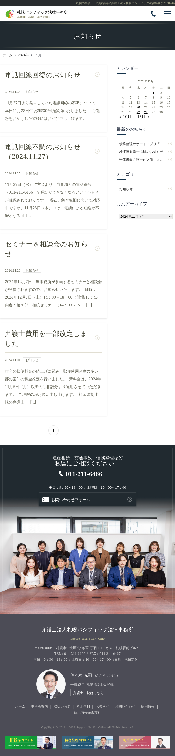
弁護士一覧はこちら (88, 692)
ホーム (20, 706)
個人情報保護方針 (87, 712)
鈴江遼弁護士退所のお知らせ (141, 151)
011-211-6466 (84, 474)
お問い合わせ (125, 706)
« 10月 (125, 116)
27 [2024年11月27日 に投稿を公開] (138, 112)
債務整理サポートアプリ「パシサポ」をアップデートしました (146, 143)
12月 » (143, 116)
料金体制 (83, 706)
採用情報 (148, 706)
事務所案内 (39, 706)
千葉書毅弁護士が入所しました (143, 159)
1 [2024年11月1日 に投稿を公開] (153, 92)
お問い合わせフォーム (70, 499)
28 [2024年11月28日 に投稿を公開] (145, 112)
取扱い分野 (62, 706)
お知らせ (126, 188)
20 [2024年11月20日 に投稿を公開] (138, 107)
